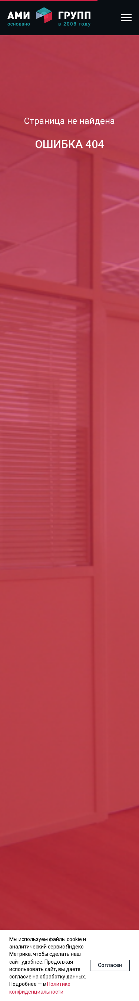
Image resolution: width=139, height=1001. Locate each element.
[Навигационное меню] (126, 17)
